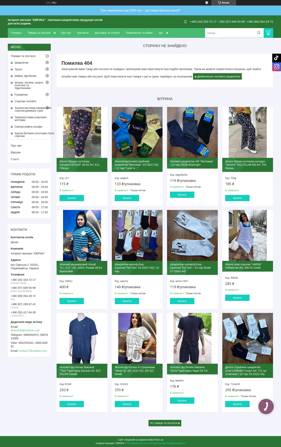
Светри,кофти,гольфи (28, 126)
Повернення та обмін (139, 32)
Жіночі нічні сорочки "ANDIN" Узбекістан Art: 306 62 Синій (243, 266)
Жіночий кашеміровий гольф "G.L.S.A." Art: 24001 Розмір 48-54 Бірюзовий (81, 268)
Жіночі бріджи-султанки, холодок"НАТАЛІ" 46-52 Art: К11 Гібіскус (79, 165)
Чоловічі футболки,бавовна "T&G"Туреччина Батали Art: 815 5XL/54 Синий (80, 371)
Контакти (82, 32)
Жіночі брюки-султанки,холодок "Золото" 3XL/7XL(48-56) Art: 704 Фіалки (245, 165)
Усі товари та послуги (163, 423)
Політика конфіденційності (171, 443)
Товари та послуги (39, 32)
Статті (15, 159)
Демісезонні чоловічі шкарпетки (218, 76)
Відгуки (15, 152)
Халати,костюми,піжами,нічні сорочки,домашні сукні (33, 109)
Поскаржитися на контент (141, 443)
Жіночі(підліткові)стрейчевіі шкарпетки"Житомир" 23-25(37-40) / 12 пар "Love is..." (136, 165)
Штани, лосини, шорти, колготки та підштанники (29, 85)
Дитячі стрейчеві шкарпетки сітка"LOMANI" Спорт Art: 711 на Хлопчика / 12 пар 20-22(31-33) (245, 371)
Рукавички (21, 94)
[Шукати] (259, 33)
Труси (18, 69)
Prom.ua (158, 439)
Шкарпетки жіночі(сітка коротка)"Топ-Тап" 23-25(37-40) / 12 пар (137, 268)
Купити (71, 198)
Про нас (66, 32)
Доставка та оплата (107, 32)
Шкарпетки (21, 62)
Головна (16, 32)
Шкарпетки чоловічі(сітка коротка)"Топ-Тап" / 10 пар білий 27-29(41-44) (190, 268)
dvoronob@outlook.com (25, 330)
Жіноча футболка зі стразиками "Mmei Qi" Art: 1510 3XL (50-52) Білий (135, 371)
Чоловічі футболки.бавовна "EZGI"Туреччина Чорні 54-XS (189, 369)
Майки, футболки (25, 75)
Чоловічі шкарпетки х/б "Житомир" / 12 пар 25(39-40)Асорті (191, 163)
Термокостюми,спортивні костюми (30, 119)
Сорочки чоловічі (25, 101)
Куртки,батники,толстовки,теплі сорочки (33, 135)
